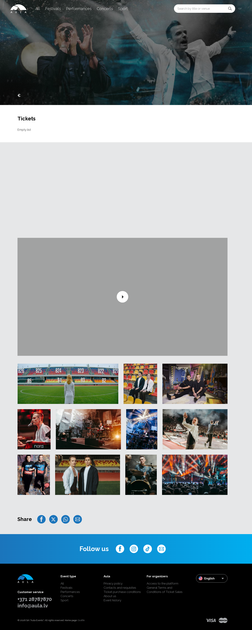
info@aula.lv (33, 606)
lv (240, 8)
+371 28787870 (35, 599)
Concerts (105, 8)
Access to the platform (162, 583)
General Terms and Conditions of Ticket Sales (165, 590)
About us (110, 596)
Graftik (81, 620)
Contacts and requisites (120, 587)
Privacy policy (113, 583)
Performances (79, 8)
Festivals (53, 8)
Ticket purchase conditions (122, 592)
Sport (123, 8)
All (37, 8)
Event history (112, 600)
